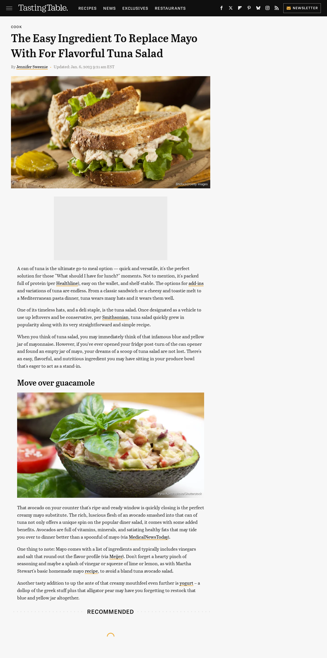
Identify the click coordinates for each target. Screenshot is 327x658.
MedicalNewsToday (148, 537)
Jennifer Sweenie (32, 67)
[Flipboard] (239, 9)
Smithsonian (115, 317)
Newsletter (302, 7)
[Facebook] (221, 9)
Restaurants (170, 8)
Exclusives (135, 8)
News (109, 8)
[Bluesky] (258, 9)
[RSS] (276, 9)
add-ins (196, 283)
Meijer (115, 556)
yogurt (186, 583)
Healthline (67, 283)
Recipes (87, 8)
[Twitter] (230, 9)
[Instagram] (267, 9)
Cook (16, 26)
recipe (91, 571)
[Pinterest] (249, 9)
